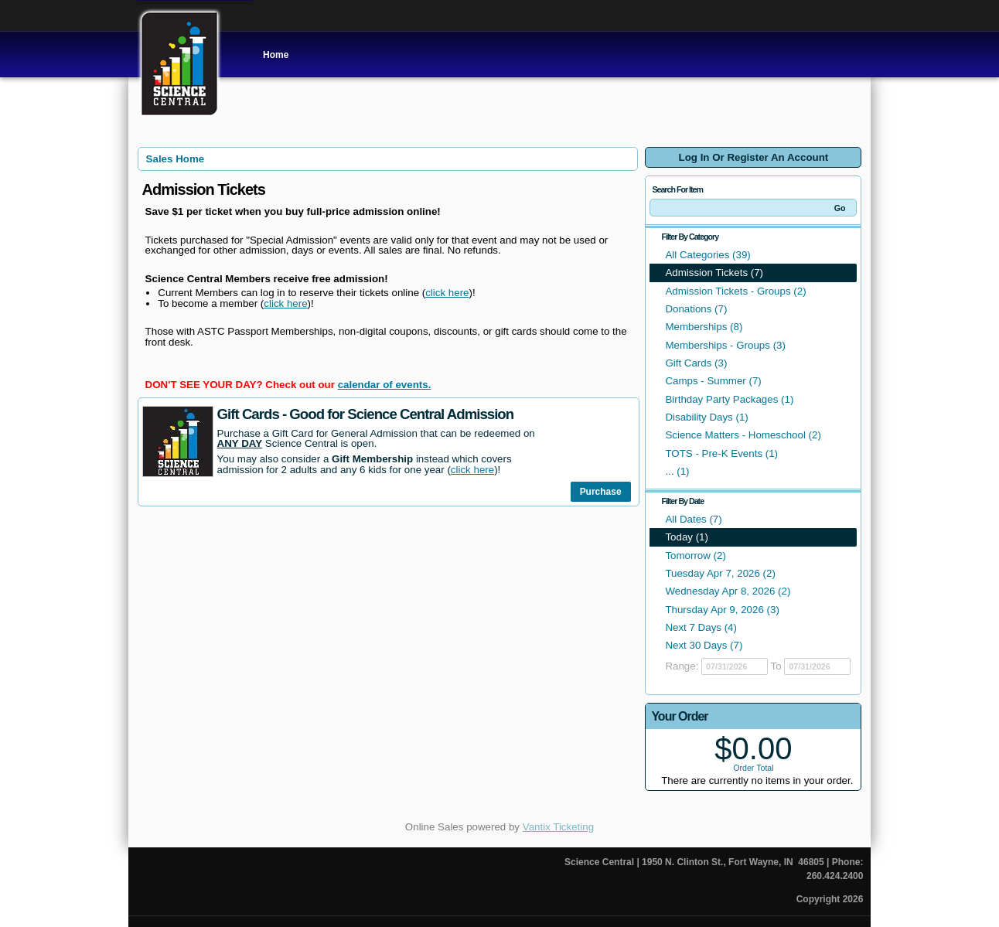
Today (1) (686, 537)
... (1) (677, 471)
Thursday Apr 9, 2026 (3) (722, 609)
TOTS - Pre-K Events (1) (721, 453)
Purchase (601, 491)
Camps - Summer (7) (713, 381)
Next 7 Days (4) (701, 627)
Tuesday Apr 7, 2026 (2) (720, 573)
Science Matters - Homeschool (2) (742, 435)
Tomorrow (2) (695, 555)
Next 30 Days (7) (703, 645)
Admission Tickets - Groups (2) (735, 291)
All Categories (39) (707, 255)
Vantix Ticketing (558, 827)
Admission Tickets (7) (714, 272)
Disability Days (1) (706, 417)
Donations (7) (696, 309)
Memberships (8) (703, 326)
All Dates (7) (693, 519)
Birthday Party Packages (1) (729, 399)
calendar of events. (384, 384)
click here (447, 292)
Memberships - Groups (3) (725, 345)
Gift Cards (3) (696, 363)
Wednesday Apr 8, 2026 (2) (727, 591)
